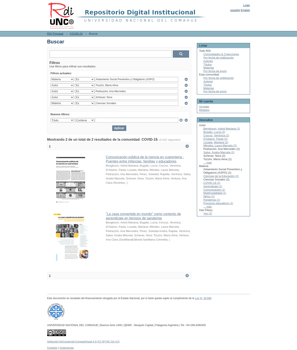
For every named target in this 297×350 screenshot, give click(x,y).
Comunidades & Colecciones (221, 54)
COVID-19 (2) (211, 183)
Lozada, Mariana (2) (215, 142)
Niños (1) (209, 196)
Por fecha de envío (215, 71)
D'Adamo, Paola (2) (215, 138)
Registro (204, 110)
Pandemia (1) (211, 199)
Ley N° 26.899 (203, 298)
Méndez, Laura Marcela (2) (220, 145)
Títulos (207, 64)
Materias (208, 67)
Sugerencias (67, 347)
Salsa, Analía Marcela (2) (218, 152)
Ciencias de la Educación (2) (221, 176)
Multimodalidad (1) (214, 193)
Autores (208, 61)
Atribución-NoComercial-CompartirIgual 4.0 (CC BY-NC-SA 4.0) (83, 341)
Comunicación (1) (214, 189)
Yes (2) (207, 213)
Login (246, 5)
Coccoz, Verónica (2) (216, 135)
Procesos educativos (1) (218, 203)
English (245, 10)
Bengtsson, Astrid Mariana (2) (221, 128)
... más (207, 162)
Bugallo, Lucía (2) (214, 132)
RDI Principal (55, 33)
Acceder (204, 106)
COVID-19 (76, 33)
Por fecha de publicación (218, 57)
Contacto (52, 347)
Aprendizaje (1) (212, 186)
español (235, 10)
